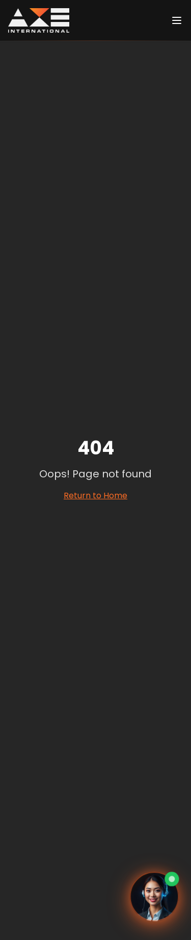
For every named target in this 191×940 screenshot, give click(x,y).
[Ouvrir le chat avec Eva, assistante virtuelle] (154, 897)
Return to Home (95, 495)
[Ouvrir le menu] (177, 20)
